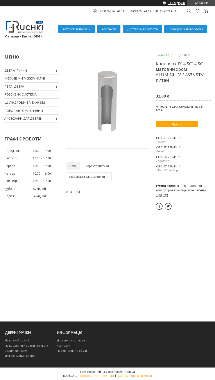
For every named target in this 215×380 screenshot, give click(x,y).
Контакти (108, 29)
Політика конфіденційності (134, 376)
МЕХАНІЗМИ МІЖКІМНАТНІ (24, 78)
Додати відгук (197, 11)
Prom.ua (129, 372)
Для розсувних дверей (20, 356)
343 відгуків (176, 3)
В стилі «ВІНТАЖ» (16, 351)
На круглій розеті (17, 340)
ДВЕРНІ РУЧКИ (15, 70)
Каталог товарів (74, 29)
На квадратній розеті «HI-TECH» (27, 346)
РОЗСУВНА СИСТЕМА (20, 94)
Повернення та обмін (186, 29)
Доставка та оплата (142, 29)
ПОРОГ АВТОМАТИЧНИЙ (23, 110)
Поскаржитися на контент (97, 376)
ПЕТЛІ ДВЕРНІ (14, 86)
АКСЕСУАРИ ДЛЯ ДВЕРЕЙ (23, 118)
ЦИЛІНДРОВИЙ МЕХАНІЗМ (24, 102)
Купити (176, 124)
